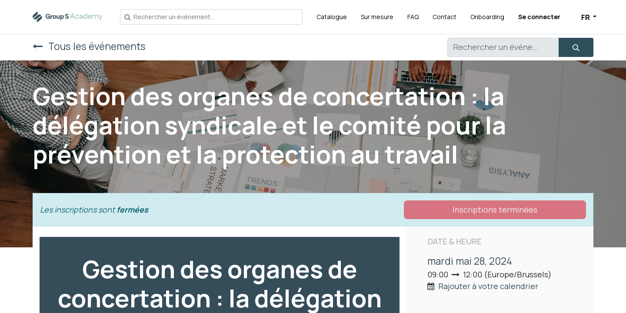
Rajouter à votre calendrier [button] (488, 286)
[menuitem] (331, 17)
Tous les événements (89, 46)
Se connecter (539, 17)
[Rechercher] (576, 47)
